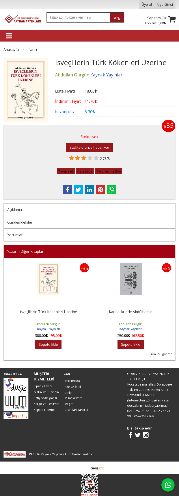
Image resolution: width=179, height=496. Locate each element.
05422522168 (144, 416)
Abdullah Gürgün (48, 324)
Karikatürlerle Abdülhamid (130, 311)
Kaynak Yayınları (48, 329)
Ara (117, 18)
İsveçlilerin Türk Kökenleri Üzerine (48, 311)
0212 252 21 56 (138, 411)
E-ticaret (83, 467)
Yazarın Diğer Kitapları (25, 251)
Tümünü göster (160, 354)
